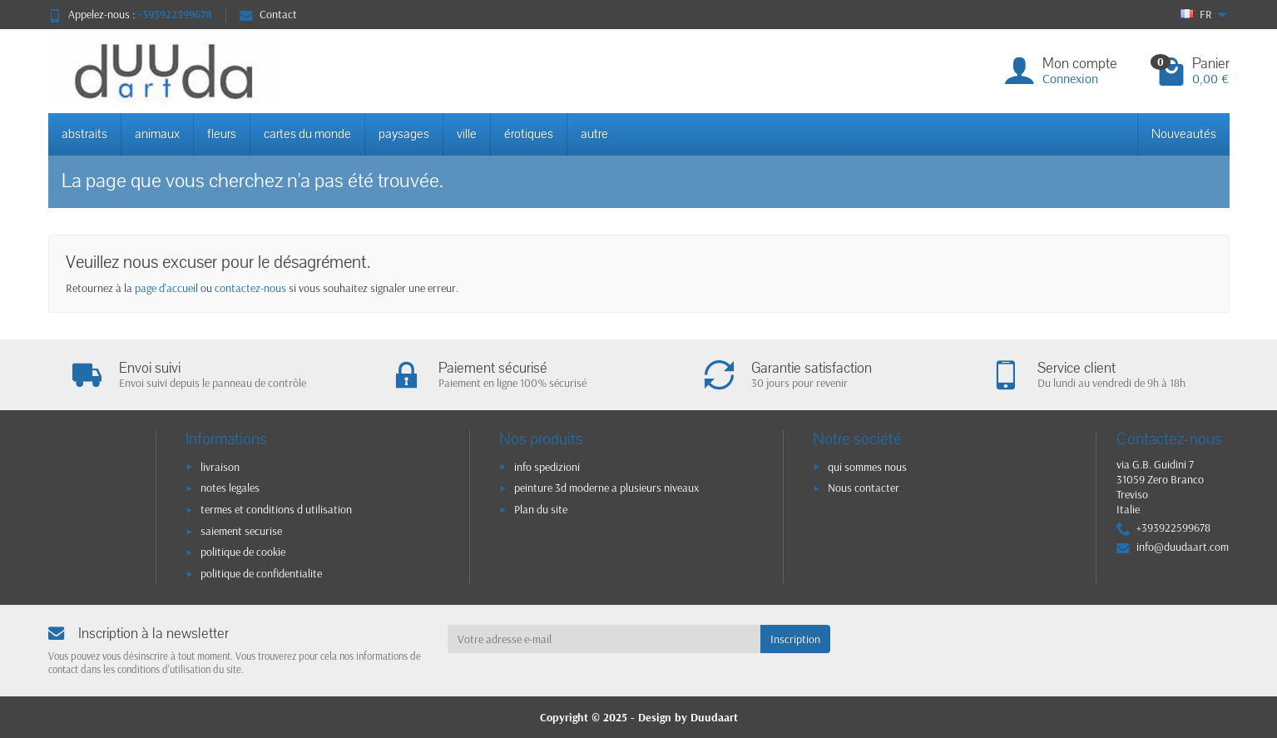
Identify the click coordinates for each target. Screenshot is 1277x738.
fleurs (221, 134)
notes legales (230, 487)
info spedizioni (547, 466)
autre (594, 134)
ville (467, 134)
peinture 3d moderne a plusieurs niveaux (606, 487)
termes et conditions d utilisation (276, 509)
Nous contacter (863, 487)
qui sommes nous (867, 466)
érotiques (528, 134)
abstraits (84, 134)
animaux (157, 134)
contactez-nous (250, 287)
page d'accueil (166, 287)
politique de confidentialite (261, 573)
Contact (268, 14)
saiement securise (241, 530)
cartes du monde (307, 134)
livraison (220, 466)
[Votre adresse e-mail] (604, 639)
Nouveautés (1183, 134)
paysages (404, 134)
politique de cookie (242, 551)
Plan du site (540, 509)
